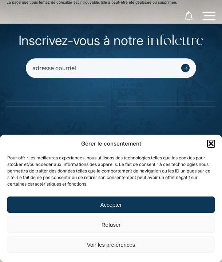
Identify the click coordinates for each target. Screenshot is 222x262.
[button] (211, 143)
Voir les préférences (111, 245)
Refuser (111, 225)
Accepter (111, 205)
